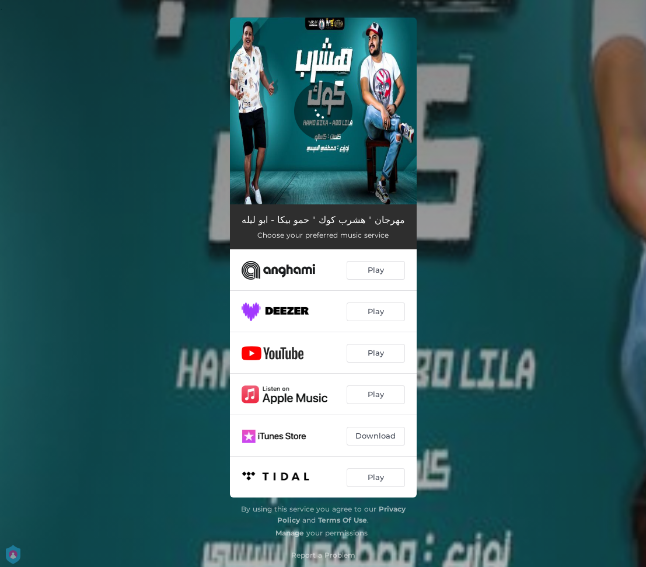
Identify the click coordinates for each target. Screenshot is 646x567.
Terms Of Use (342, 520)
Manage (289, 532)
